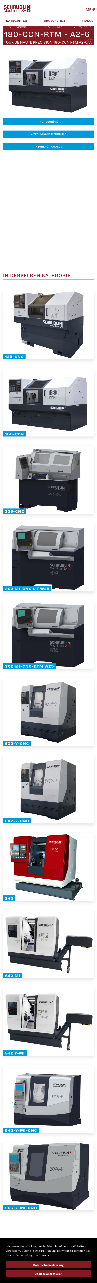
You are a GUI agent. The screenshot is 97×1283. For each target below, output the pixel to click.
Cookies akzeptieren (48, 1274)
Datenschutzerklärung (48, 1265)
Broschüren (54, 20)
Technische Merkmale (48, 134)
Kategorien (16, 20)
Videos (87, 20)
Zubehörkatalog (48, 146)
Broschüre (48, 121)
